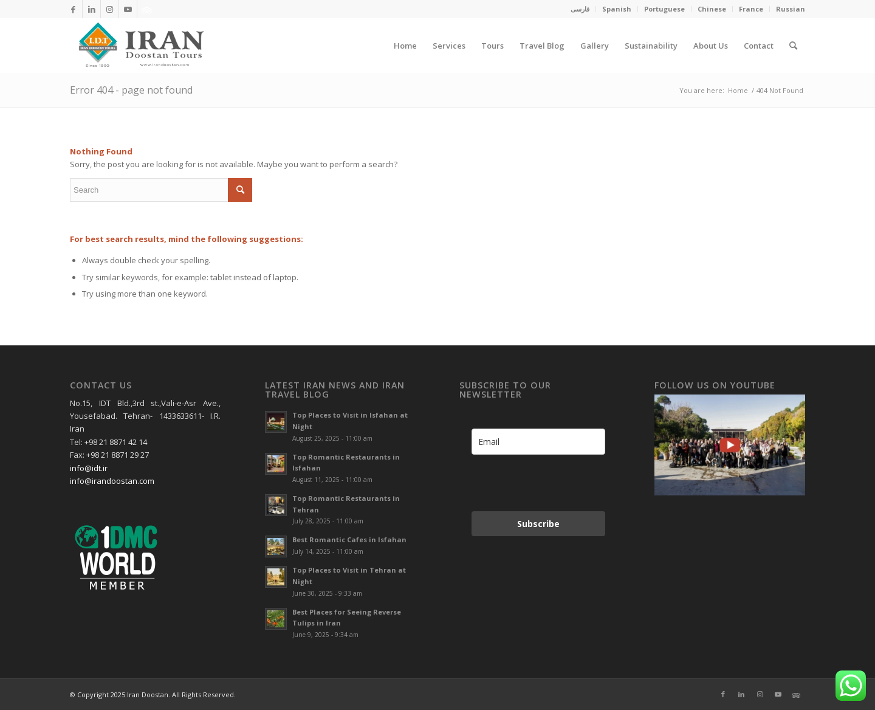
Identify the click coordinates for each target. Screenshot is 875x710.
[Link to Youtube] (128, 9)
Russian (790, 8)
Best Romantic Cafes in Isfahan (349, 539)
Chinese (712, 8)
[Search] (793, 45)
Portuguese (664, 8)
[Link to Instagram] (109, 9)
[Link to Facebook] (73, 9)
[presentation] (534, 483)
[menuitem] (580, 9)
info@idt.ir (89, 468)
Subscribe (538, 523)
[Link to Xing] (146, 9)
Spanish (616, 8)
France (751, 8)
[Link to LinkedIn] (91, 9)
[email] (538, 442)
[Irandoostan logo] (140, 45)
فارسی (580, 8)
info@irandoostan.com (112, 480)
